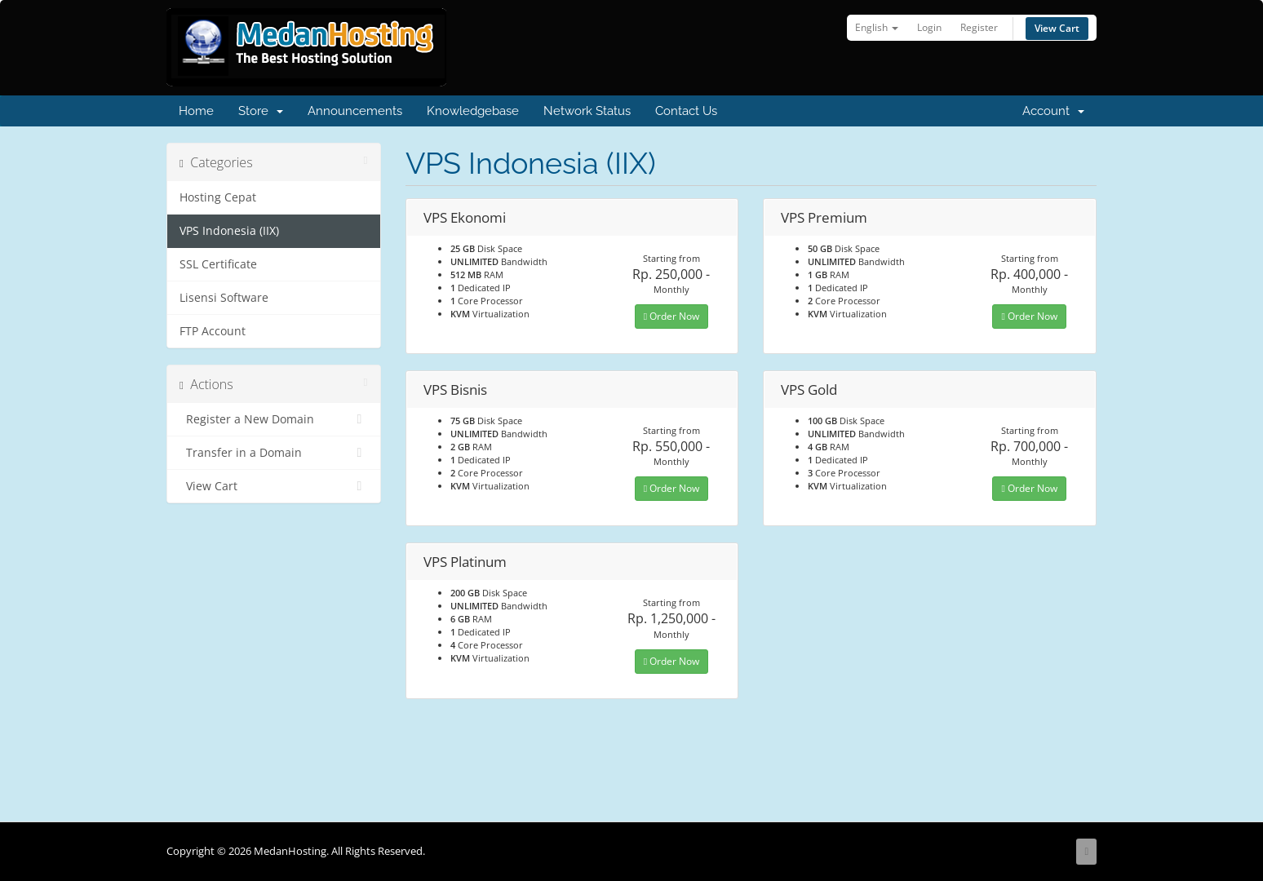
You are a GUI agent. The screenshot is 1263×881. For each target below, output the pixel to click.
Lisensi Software (223, 297)
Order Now (671, 316)
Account (1053, 111)
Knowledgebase (473, 111)
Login (929, 27)
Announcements (355, 111)
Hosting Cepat (217, 197)
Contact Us (686, 111)
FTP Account (212, 331)
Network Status (587, 111)
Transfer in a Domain (273, 453)
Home (196, 111)
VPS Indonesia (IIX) (229, 231)
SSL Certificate (218, 264)
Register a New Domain (273, 419)
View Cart (1057, 28)
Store (260, 111)
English (876, 27)
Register (979, 27)
